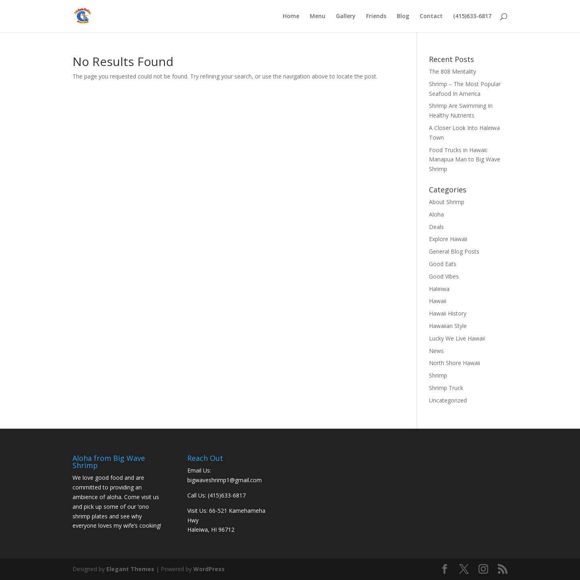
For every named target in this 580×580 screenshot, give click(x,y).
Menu (317, 16)
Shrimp (438, 375)
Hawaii (437, 301)
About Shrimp (446, 202)
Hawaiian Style (448, 326)
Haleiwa (439, 289)
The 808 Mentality (452, 71)
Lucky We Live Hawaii (457, 338)
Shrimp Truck (446, 388)
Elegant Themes (130, 569)
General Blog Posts (454, 251)
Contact (431, 16)
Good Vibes (444, 276)
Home (291, 16)
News (436, 351)
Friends (376, 16)
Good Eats (442, 264)
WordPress (209, 569)
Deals (436, 227)
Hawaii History (447, 313)
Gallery (346, 16)
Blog (403, 16)
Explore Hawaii (448, 239)
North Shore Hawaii (454, 363)
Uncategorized (448, 400)
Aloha (436, 214)
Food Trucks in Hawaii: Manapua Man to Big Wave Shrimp (464, 159)
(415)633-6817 (472, 16)
